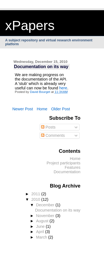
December (45, 205)
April (40, 231)
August (43, 221)
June (41, 226)
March (42, 237)
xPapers (30, 25)
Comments (53, 135)
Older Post (60, 109)
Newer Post (22, 109)
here (63, 88)
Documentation (67, 172)
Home (42, 109)
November (45, 215)
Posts (48, 127)
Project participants (63, 163)
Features (72, 167)
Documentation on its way (57, 210)
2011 (36, 194)
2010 (36, 199)
